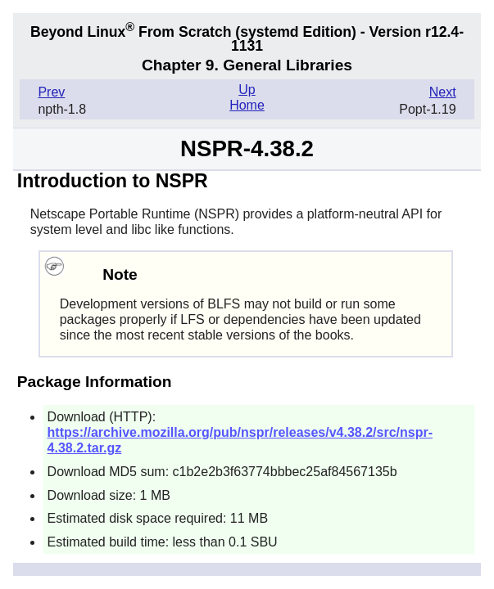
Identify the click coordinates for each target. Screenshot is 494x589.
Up (246, 90)
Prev (51, 92)
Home (247, 105)
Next (442, 92)
